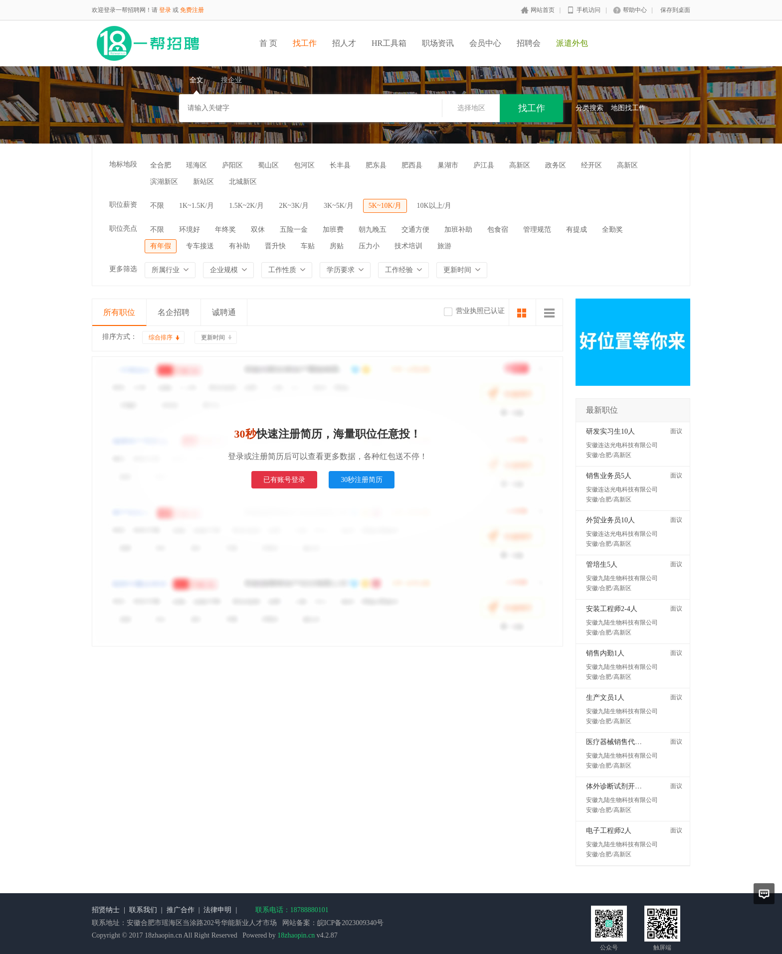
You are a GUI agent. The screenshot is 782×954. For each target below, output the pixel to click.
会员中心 (485, 43)
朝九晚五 (373, 229)
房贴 (337, 246)
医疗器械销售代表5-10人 (624, 742)
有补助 (239, 246)
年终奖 (225, 229)
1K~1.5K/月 (196, 205)
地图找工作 (628, 108)
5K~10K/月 (385, 205)
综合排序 (161, 337)
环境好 (189, 229)
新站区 (203, 181)
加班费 (333, 229)
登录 (165, 9)
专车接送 (200, 246)
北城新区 (243, 181)
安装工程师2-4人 (611, 609)
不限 (157, 205)
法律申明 (217, 910)
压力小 (369, 246)
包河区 (304, 165)
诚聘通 (224, 312)
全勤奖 (612, 229)
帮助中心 (635, 9)
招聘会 (529, 43)
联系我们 (143, 910)
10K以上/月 (433, 205)
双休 (258, 229)
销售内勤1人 (605, 653)
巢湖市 (447, 165)
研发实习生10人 (610, 431)
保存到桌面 (675, 9)
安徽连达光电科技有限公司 (622, 445)
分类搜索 (589, 108)
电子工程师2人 (608, 830)
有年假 (160, 246)
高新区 (519, 165)
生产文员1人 (605, 697)
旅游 (444, 246)
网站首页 (543, 9)
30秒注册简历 (362, 479)
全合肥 (160, 165)
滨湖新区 (164, 181)
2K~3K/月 (294, 205)
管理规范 (537, 229)
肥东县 (376, 165)
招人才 (344, 43)
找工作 (305, 43)
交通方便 (415, 229)
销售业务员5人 (608, 475)
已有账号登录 (284, 479)
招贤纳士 (106, 910)
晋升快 (275, 246)
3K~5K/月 (339, 205)
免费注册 (192, 9)
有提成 (576, 229)
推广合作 (181, 910)
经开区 (591, 165)
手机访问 (588, 9)
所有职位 (119, 312)
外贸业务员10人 (610, 520)
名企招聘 (174, 312)
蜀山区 (268, 165)
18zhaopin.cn (296, 935)
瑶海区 (196, 165)
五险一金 (294, 229)
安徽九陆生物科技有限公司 (622, 578)
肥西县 (411, 165)
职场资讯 (438, 43)
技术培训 (408, 246)
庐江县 (483, 165)
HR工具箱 (389, 43)
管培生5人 (601, 564)
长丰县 (340, 165)
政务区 (555, 165)
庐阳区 (232, 165)
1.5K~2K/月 (246, 205)
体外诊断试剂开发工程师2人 (629, 786)
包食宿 (497, 229)
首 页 (268, 43)
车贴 (308, 246)
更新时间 (213, 337)
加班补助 (458, 229)
